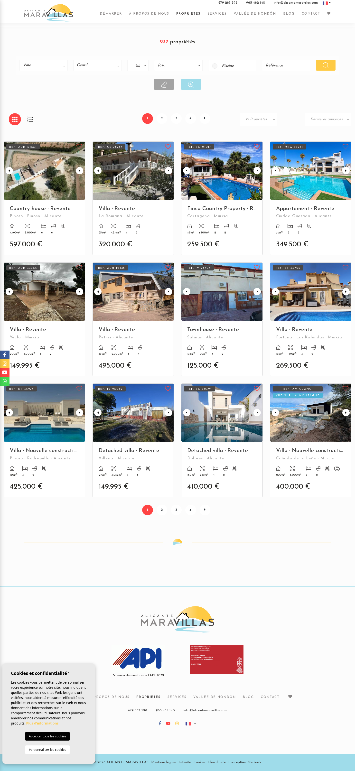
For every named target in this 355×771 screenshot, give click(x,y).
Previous (8, 171)
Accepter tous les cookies (47, 736)
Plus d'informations (42, 723)
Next (80, 171)
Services (217, 15)
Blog (289, 15)
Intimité (185, 762)
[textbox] (45, 65)
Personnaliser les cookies (47, 749)
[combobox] (43, 65)
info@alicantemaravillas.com (296, 4)
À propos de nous (149, 15)
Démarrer (111, 15)
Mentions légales (164, 762)
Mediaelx (254, 762)
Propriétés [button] (188, 15)
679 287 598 (227, 4)
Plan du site (217, 762)
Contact (311, 15)
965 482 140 (255, 4)
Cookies (200, 762)
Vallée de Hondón (255, 15)
